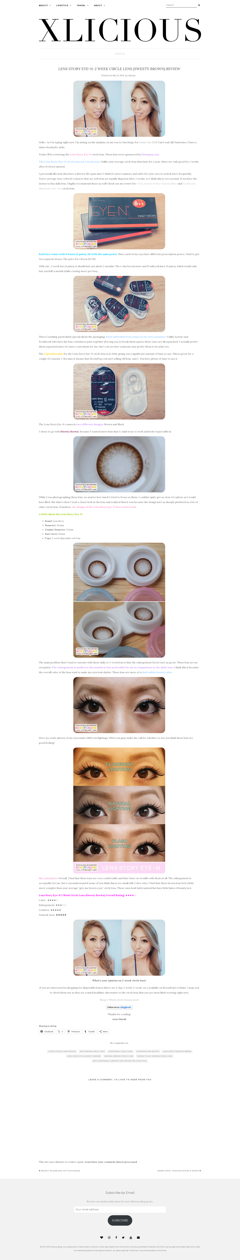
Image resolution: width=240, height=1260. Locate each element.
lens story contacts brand (177, 1051)
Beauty (43, 5)
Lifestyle (62, 5)
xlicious (131, 75)
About (98, 5)
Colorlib (142, 1250)
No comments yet (119, 1043)
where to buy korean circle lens (154, 1056)
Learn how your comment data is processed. (111, 1161)
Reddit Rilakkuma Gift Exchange (59, 1171)
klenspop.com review (148, 1051)
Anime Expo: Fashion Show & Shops (179, 1171)
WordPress (161, 1250)
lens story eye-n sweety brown (84, 1056)
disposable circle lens (121, 1051)
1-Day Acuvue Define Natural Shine (157, 183)
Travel (81, 5)
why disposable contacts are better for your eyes (119, 1061)
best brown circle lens (92, 1051)
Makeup (120, 53)
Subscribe (120, 1220)
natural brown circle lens (119, 1056)
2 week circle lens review (62, 1051)
